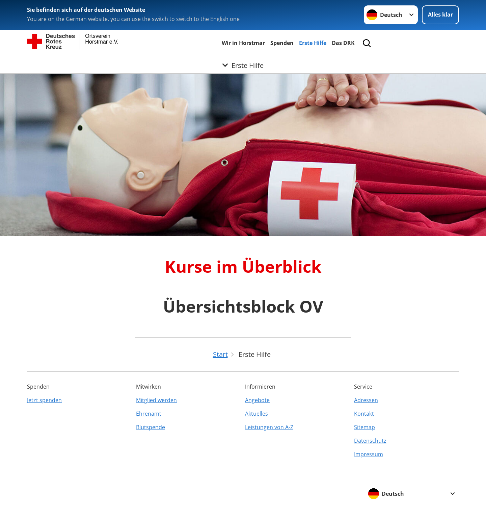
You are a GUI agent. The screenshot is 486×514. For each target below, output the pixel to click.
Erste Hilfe (312, 43)
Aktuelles (256, 413)
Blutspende (150, 427)
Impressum (368, 454)
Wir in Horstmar (243, 43)
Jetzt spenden (44, 400)
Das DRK (343, 43)
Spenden (282, 43)
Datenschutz (370, 440)
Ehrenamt (148, 413)
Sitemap (364, 427)
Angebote (257, 400)
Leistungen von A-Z (269, 427)
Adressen (366, 400)
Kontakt (364, 413)
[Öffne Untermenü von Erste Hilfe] (243, 65)
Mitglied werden (156, 400)
